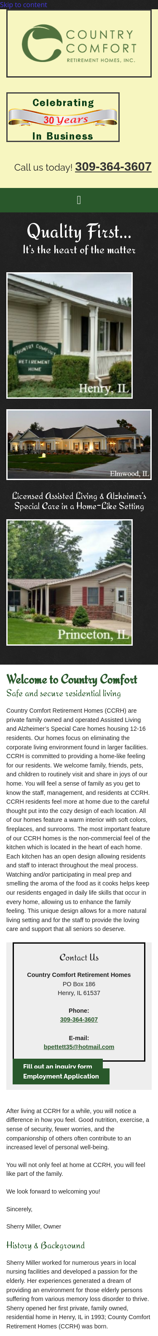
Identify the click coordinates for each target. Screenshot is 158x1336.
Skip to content (23, 4)
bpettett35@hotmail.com (79, 1047)
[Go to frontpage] (79, 75)
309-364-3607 (79, 1019)
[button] (58, 1067)
